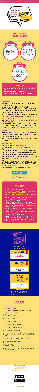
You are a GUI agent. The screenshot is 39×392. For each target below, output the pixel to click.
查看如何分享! (11, 53)
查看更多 (19, 354)
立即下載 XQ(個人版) (19, 173)
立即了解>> (19, 257)
